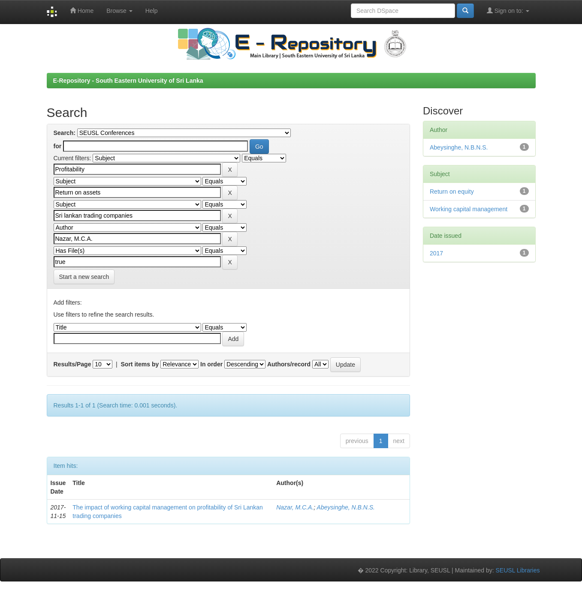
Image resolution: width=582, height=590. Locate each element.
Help (151, 10)
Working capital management (468, 209)
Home (81, 10)
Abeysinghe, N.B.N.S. (346, 507)
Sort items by (140, 364)
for (58, 146)
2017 (436, 253)
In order (211, 364)
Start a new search (84, 276)
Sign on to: (508, 10)
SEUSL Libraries (518, 570)
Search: (64, 132)
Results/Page (72, 364)
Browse (119, 10)
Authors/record (289, 364)
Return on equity (452, 191)
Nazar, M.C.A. (295, 507)
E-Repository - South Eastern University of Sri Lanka (128, 80)
